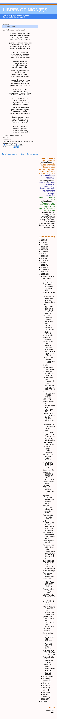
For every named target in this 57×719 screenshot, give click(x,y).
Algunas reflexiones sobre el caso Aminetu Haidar (48, 499)
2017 (43, 256)
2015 (43, 260)
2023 (43, 242)
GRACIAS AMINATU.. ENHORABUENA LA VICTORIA (49, 329)
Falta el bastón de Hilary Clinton (48, 591)
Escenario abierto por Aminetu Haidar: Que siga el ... (48, 319)
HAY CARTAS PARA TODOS (49, 443)
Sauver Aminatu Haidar (48, 483)
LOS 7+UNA (47, 399)
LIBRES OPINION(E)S (25, 9)
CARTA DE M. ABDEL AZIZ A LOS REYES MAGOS (49, 352)
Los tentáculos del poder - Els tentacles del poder (49, 380)
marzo (45, 692)
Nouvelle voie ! (48, 335)
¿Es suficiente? (48, 626)
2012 (43, 267)
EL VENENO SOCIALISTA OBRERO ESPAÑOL (48, 584)
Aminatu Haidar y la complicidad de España (48, 659)
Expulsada (47, 631)
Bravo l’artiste (48, 633)
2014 (43, 263)
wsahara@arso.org (47, 162)
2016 (43, 258)
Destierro (46, 365)
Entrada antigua (32, 154)
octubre (46, 678)
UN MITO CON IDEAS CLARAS (48, 603)
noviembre (47, 676)
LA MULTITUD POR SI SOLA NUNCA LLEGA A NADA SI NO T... (49, 418)
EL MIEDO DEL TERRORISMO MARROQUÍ (49, 387)
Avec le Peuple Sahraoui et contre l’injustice (48, 457)
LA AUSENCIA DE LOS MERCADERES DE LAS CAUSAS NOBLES (49, 669)
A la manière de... (47, 279)
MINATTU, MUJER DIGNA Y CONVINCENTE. (48, 489)
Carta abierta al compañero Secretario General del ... (49, 299)
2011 (43, 269)
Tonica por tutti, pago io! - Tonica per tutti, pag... (48, 344)
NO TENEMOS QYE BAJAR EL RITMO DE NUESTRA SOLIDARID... (49, 436)
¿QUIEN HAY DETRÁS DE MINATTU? (48, 373)
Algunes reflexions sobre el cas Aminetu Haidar (48, 509)
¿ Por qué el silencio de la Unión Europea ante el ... (48, 620)
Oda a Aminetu (9, 26)
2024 (43, 240)
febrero (46, 694)
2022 (43, 245)
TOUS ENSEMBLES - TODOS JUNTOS (49, 394)
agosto (46, 681)
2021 (43, 247)
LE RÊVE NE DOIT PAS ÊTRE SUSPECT (47, 646)
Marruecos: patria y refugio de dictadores (47, 449)
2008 (43, 699)
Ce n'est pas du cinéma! (48, 542)
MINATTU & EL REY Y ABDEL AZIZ (49, 597)
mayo (45, 688)
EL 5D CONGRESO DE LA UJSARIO (48, 638)
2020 (43, 249)
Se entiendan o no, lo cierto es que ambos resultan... (49, 427)
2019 (43, 251)
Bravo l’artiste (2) (49, 571)
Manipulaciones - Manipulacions (49, 368)
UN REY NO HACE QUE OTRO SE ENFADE (48, 465)
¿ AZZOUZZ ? (48, 629)
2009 (43, 274)
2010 (43, 272)
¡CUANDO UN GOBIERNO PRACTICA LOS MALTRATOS (48, 476)
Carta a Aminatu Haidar (49, 537)
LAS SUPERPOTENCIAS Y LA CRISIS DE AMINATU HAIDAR (49, 309)
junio (45, 685)
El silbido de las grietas (48, 548)
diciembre (47, 276)
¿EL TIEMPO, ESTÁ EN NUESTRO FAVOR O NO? (48, 286)
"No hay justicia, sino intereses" (49, 533)
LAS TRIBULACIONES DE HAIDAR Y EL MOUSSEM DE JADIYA (49, 525)
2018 (43, 254)
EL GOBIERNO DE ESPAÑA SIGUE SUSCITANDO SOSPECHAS (49, 564)
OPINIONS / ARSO (50, 711)
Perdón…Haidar (49, 545)
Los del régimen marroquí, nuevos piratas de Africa (49, 360)
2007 (43, 701)
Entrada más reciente (9, 154)
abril (45, 690)
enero (45, 697)
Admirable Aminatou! (47, 338)
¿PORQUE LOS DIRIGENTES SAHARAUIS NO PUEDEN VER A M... (49, 555)
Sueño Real (47, 579)
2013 (43, 265)
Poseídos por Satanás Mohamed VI (48, 575)
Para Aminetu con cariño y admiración (48, 517)
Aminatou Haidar (49, 401)
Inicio (22, 154)
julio (45, 683)
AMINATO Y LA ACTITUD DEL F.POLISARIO (49, 653)
